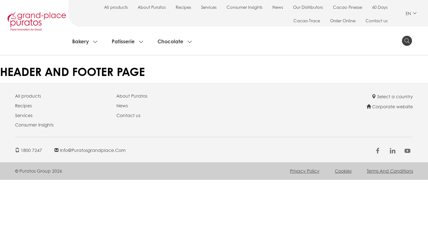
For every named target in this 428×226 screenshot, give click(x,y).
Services (209, 7)
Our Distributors (308, 7)
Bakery (80, 41)
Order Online (343, 21)
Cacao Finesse (347, 7)
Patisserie (123, 41)
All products (116, 7)
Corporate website (389, 106)
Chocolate (170, 41)
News (277, 7)
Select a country (392, 96)
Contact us (377, 21)
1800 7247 (28, 150)
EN (411, 13)
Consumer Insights (244, 7)
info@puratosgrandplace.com (90, 150)
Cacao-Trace (306, 21)
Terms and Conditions (390, 171)
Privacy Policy (304, 171)
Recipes (183, 7)
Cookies (343, 171)
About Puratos (152, 7)
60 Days (380, 7)
